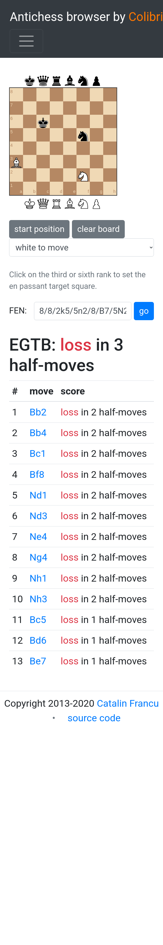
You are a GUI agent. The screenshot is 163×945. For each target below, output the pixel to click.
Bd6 (37, 640)
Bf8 (36, 474)
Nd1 (38, 495)
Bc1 (37, 453)
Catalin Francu (128, 703)
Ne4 (38, 536)
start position (39, 229)
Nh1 (38, 578)
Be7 (37, 661)
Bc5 (37, 619)
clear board (98, 229)
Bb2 (37, 412)
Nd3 (38, 516)
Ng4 (38, 557)
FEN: (18, 311)
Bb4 (37, 433)
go (144, 311)
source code (94, 718)
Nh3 (38, 599)
